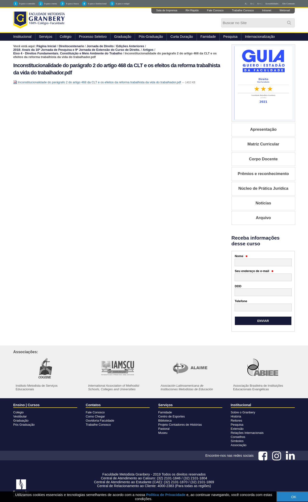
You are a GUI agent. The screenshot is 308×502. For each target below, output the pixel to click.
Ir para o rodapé (122, 3)
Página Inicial (46, 46)
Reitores (236, 420)
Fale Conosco (215, 10)
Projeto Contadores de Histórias (180, 424)
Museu (162, 433)
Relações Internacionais (247, 433)
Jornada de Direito (100, 46)
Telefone (241, 301)
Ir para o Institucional (97, 3)
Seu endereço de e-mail (254, 271)
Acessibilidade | (272, 3)
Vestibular (20, 416)
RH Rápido (192, 10)
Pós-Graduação (151, 37)
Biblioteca (165, 420)
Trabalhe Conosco (243, 10)
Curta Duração (181, 37)
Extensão (237, 428)
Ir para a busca (72, 3)
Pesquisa (230, 37)
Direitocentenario (71, 46)
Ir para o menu (50, 3)
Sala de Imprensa (166, 10)
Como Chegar (95, 416)
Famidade (208, 37)
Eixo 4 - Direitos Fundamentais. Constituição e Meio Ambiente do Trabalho (67, 53)
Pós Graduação (24, 424)
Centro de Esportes (171, 416)
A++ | (259, 3)
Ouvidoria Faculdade (100, 420)
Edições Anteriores (130, 46)
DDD (238, 286)
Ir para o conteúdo (27, 3)
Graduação (122, 37)
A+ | (252, 3)
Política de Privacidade (165, 495)
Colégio (65, 37)
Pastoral (164, 428)
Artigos (148, 50)
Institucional (22, 37)
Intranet (266, 10)
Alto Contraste (288, 3)
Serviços (45, 37)
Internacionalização (260, 37)
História (236, 416)
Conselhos (238, 437)
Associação (238, 445)
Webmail (285, 10)
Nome (241, 256)
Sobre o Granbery (243, 412)
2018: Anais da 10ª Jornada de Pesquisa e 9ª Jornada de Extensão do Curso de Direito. (76, 50)
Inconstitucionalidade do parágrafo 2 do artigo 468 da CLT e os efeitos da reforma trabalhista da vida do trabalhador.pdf (97, 82)
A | (246, 3)
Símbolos (237, 441)
